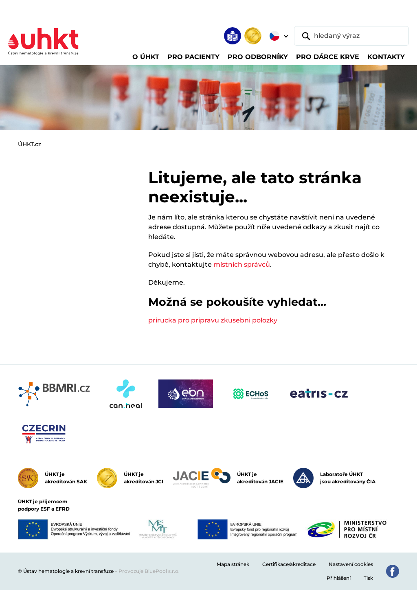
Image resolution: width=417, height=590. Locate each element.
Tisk (368, 578)
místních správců (241, 264)
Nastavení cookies (351, 564)
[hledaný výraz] (351, 36)
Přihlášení (339, 578)
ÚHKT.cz (29, 144)
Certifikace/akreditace (289, 564)
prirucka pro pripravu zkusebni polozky (212, 320)
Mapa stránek (233, 564)
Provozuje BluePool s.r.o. (149, 571)
